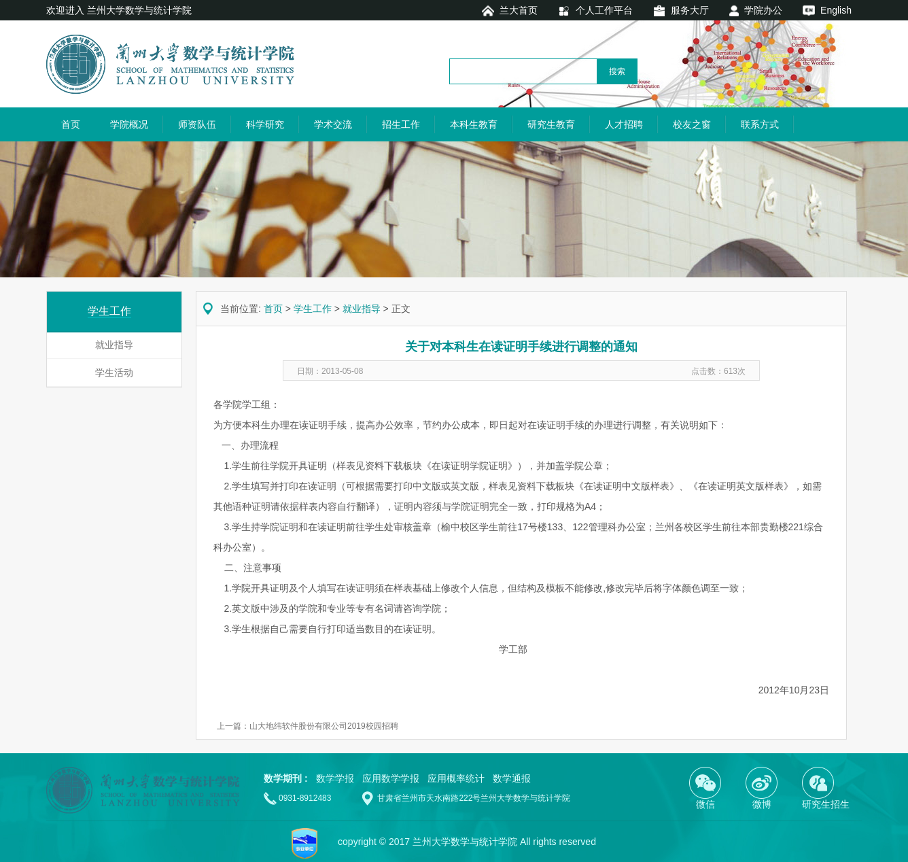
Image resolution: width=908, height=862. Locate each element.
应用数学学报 (390, 778)
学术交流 (333, 124)
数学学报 (335, 778)
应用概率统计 (456, 778)
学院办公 (763, 10)
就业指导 (114, 344)
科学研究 (265, 124)
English (836, 10)
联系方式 (760, 124)
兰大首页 (519, 10)
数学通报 (512, 778)
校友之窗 (692, 124)
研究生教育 (551, 124)
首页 (70, 124)
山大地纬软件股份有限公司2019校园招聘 (323, 726)
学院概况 (129, 124)
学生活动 (114, 372)
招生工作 (401, 124)
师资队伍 (197, 124)
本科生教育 (473, 124)
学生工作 (313, 308)
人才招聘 (624, 124)
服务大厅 (690, 10)
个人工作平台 (604, 10)
